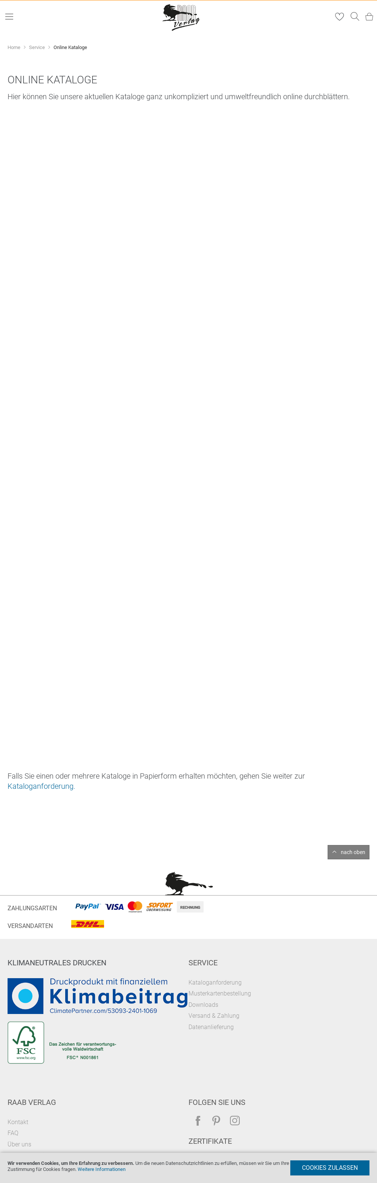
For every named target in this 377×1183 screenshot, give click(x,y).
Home (14, 47)
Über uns (19, 1144)
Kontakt (18, 1122)
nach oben (353, 852)
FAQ (13, 1133)
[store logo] (182, 17)
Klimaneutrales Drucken (57, 962)
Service (37, 47)
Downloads (203, 1004)
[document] (188, 1167)
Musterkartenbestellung (219, 993)
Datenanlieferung (211, 1027)
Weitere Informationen (102, 1169)
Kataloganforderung (215, 982)
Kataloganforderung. (41, 786)
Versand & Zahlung (213, 1015)
